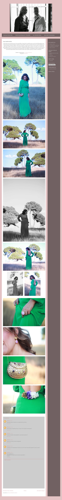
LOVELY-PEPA (52, 44)
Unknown (8, 427)
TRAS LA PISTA (52, 47)
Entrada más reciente (8, 490)
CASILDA (51, 55)
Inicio (25, 490)
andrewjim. (26, 53)
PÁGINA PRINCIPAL (7, 35)
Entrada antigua (41, 490)
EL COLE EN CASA (37, 35)
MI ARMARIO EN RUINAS (53, 46)
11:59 (11, 433)
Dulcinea (8, 420)
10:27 (11, 420)
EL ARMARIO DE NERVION (54, 45)
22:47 (11, 452)
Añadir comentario (7, 459)
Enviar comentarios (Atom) (12, 492)
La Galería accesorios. (28, 52)
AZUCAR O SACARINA (49, 35)
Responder (9, 423)
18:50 (11, 446)
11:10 (11, 427)
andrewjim (51, 60)
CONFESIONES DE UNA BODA (53, 54)
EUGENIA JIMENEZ (52, 68)
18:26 (11, 439)
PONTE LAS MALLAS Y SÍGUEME (22, 35)
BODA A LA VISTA (52, 56)
